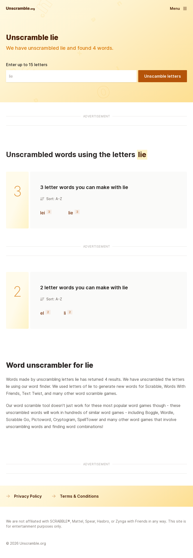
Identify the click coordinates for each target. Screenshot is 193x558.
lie (70, 212)
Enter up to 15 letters (26, 64)
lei (42, 212)
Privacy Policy (24, 496)
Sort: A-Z (51, 199)
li (65, 313)
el (42, 313)
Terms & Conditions (75, 496)
